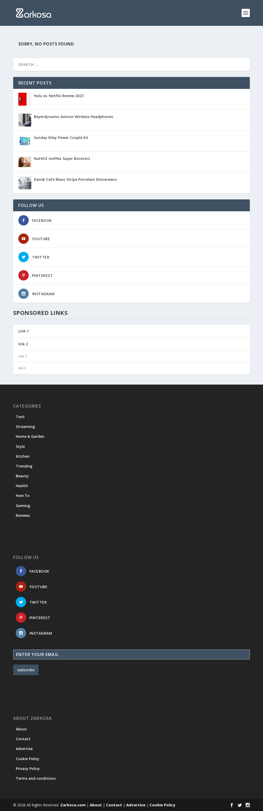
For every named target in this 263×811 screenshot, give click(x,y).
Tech (20, 416)
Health (22, 485)
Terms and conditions (36, 778)
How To (22, 495)
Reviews (23, 515)
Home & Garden (30, 436)
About (21, 729)
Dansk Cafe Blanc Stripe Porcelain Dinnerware (75, 179)
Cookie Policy (27, 758)
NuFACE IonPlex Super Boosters (62, 158)
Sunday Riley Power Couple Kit (61, 137)
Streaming (25, 426)
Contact (23, 738)
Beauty (22, 475)
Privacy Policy (28, 768)
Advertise (24, 748)
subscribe (25, 669)
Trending (24, 466)
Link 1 (23, 331)
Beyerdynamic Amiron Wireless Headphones (73, 116)
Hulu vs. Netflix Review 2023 (59, 95)
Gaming (23, 505)
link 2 (23, 343)
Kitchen (22, 456)
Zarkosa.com (73, 804)
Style (20, 446)
